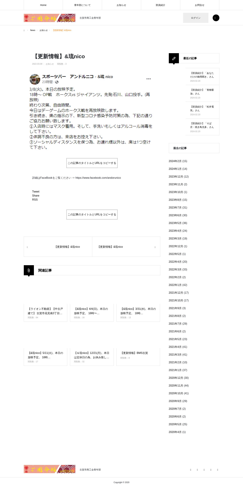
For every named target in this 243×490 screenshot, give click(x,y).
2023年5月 (175, 223)
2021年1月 (175, 370)
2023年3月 (175, 238)
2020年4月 (175, 432)
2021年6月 (175, 331)
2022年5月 (175, 254)
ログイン (196, 17)
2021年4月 (175, 346)
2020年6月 (175, 416)
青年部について (82, 5)
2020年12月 (176, 377)
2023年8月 (175, 199)
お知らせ (121, 5)
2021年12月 (176, 292)
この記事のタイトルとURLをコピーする (92, 163)
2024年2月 (175, 161)
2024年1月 (175, 168)
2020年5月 (175, 424)
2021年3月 (175, 354)
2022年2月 (175, 277)
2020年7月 (175, 408)
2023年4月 (175, 230)
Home (43, 5)
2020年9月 (175, 401)
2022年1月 (175, 285)
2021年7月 (175, 323)
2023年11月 (176, 184)
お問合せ (199, 5)
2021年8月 (175, 315)
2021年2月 (175, 362)
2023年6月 (175, 215)
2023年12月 (176, 176)
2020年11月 (176, 385)
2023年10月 (176, 192)
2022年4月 (175, 261)
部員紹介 (160, 5)
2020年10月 (176, 393)
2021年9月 (175, 308)
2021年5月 (175, 339)
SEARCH (216, 17)
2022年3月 (175, 269)
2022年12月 (176, 246)
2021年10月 (176, 300)
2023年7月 (175, 207)
